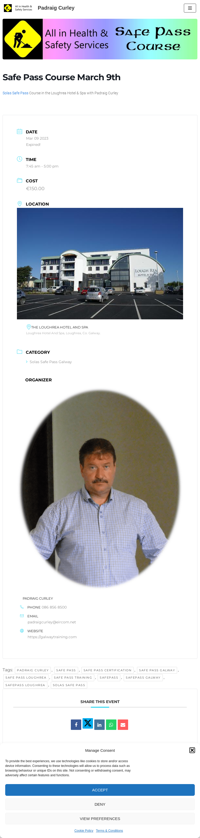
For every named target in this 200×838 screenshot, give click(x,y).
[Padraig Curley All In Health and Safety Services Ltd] (39, 8)
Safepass (109, 677)
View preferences (100, 818)
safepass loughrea (25, 685)
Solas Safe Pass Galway (49, 361)
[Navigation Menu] (190, 8)
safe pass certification (108, 670)
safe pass (66, 670)
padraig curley (33, 670)
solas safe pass (69, 685)
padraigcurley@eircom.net (52, 622)
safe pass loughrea (25, 677)
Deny (100, 804)
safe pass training (73, 677)
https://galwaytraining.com (52, 637)
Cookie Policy (83, 831)
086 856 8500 (54, 607)
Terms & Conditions (109, 831)
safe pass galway (157, 670)
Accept (100, 790)
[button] (192, 750)
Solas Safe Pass (15, 93)
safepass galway (143, 677)
